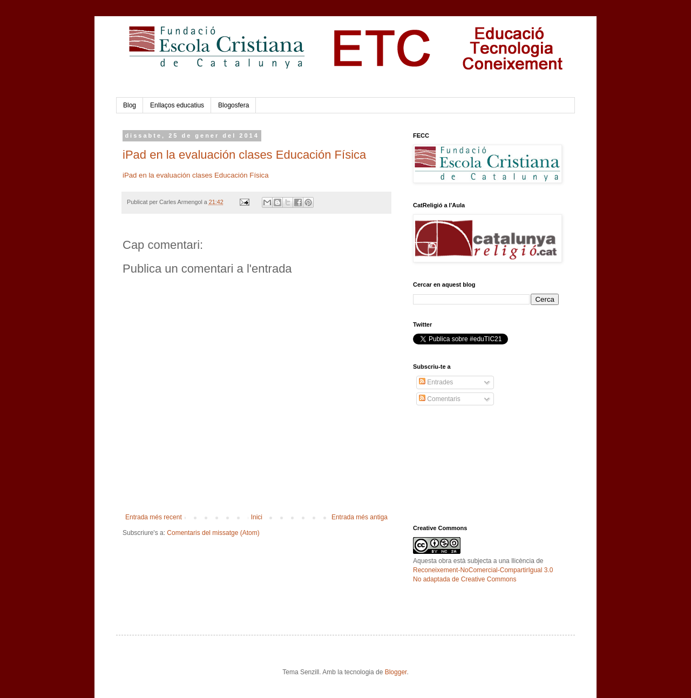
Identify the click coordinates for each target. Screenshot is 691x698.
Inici (256, 517)
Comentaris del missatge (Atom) (213, 533)
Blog (129, 105)
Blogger (396, 672)
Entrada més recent (153, 517)
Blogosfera (233, 105)
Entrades (436, 382)
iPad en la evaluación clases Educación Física (244, 154)
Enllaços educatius (177, 105)
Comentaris (439, 399)
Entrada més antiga (359, 517)
